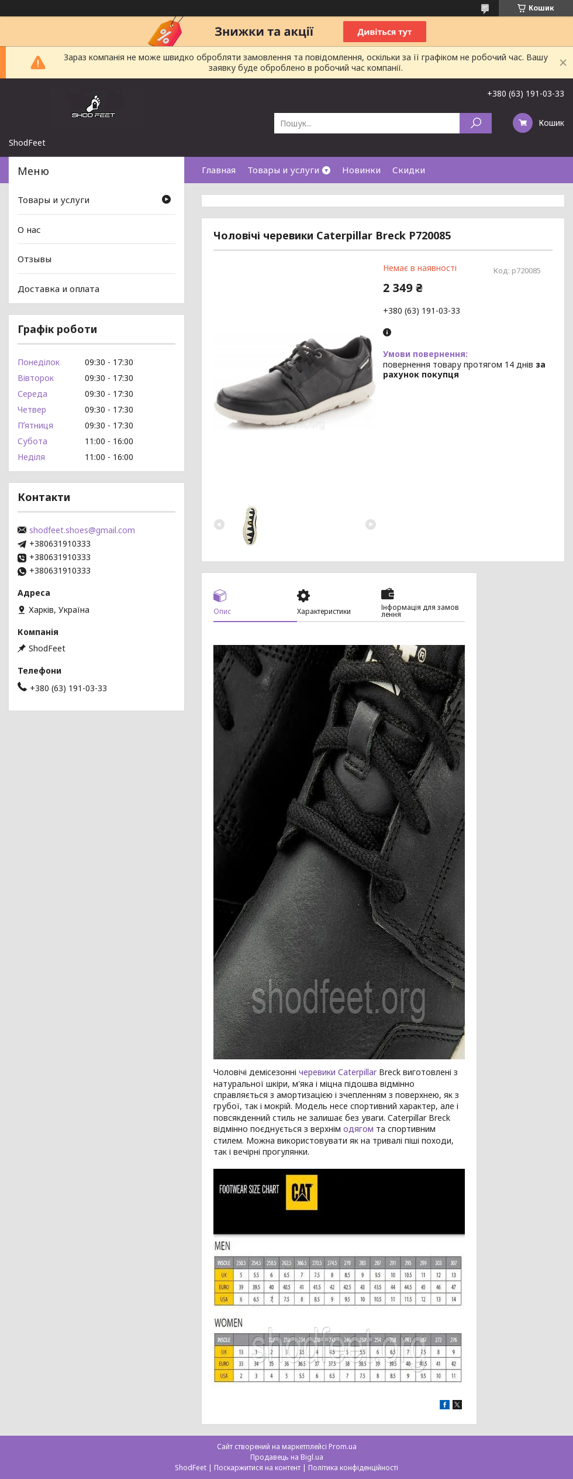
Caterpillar (357, 1071)
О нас (29, 229)
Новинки (361, 170)
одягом (358, 1128)
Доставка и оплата (58, 288)
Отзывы (34, 259)
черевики (317, 1071)
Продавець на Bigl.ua (286, 1457)
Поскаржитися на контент (257, 1468)
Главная (219, 170)
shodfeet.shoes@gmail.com (82, 530)
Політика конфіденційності (353, 1468)
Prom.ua (343, 1446)
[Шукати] (476, 123)
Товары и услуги (283, 170)
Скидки (408, 170)
